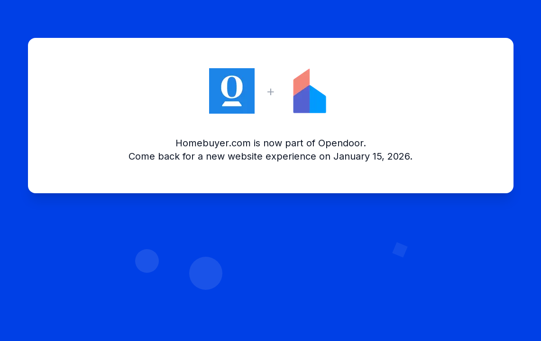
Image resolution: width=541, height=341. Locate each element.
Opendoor (340, 143)
